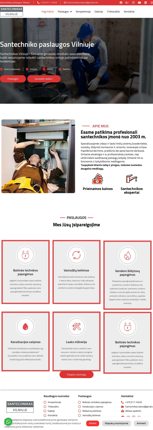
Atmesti (141, 423)
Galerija (99, 11)
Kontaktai (129, 11)
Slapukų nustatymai (116, 423)
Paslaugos (65, 11)
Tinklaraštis (113, 11)
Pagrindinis (48, 11)
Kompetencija (83, 11)
